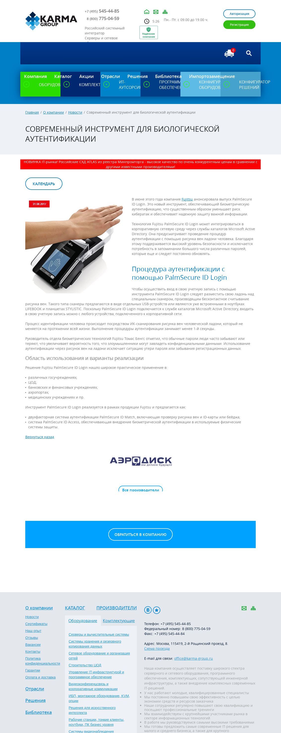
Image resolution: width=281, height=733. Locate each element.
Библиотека (38, 712)
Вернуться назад (39, 436)
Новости (75, 112)
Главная (32, 112)
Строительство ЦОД (85, 665)
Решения (35, 700)
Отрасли (34, 689)
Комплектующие (119, 620)
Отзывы (31, 638)
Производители (116, 608)
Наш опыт (33, 631)
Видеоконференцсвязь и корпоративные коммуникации (93, 686)
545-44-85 (102, 11)
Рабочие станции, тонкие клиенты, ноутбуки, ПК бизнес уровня (96, 722)
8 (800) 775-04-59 (196, 628)
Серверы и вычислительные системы (99, 634)
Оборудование (82, 620)
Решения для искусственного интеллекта (92, 710)
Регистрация (239, 25)
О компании (53, 112)
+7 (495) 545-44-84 (169, 633)
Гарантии (32, 670)
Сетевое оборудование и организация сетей (99, 655)
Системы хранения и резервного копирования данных (95, 643)
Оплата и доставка (40, 677)
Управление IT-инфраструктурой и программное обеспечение (96, 674)
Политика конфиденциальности (42, 661)
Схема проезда (157, 648)
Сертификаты (36, 624)
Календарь (44, 183)
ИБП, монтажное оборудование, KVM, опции (99, 698)
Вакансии (33, 645)
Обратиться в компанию (140, 534)
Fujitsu (187, 199)
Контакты (32, 652)
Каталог (75, 608)
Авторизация (239, 14)
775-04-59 (103, 18)
